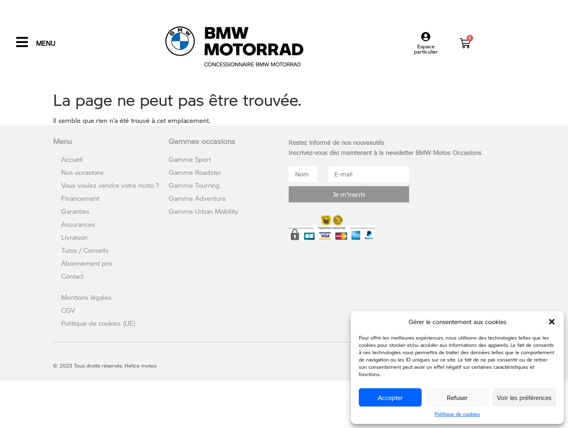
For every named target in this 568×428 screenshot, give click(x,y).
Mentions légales (86, 297)
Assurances (78, 224)
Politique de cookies (457, 414)
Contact (72, 276)
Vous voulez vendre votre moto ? (110, 185)
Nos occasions (82, 172)
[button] (552, 322)
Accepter (390, 397)
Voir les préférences (524, 397)
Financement (80, 198)
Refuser (457, 397)
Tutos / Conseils (85, 250)
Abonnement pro (86, 263)
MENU (45, 43)
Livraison (74, 237)
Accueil (72, 159)
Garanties (75, 211)
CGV (68, 310)
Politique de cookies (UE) (98, 323)
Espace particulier (426, 49)
